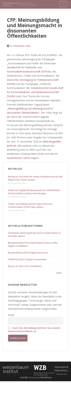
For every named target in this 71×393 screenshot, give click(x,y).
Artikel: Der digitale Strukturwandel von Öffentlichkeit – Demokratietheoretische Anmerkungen (34, 192)
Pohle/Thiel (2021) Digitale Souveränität (27, 259)
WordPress (46, 377)
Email (11, 315)
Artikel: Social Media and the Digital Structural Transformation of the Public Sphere (30, 205)
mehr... (59, 272)
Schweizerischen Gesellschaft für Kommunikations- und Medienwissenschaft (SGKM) (35, 92)
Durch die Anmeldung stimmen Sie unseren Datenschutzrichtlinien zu (34, 329)
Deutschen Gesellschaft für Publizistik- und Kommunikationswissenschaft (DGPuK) (31, 67)
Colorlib (24, 377)
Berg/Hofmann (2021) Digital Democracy (28, 252)
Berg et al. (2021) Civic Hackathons (25, 266)
